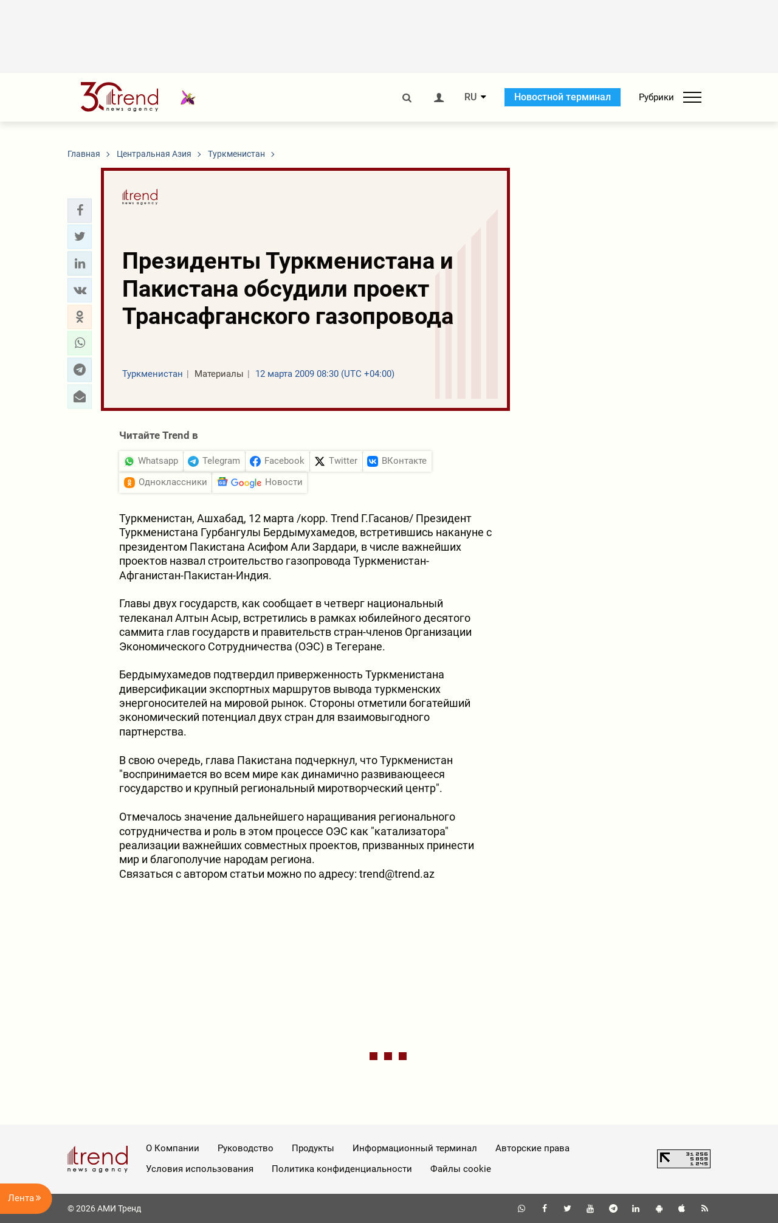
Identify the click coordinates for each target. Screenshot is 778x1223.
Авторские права (532, 1148)
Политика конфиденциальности (342, 1168)
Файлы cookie (460, 1168)
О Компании (172, 1148)
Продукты (313, 1148)
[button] (79, 210)
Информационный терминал (415, 1148)
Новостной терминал (562, 97)
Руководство (246, 1148)
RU (470, 97)
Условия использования (199, 1168)
